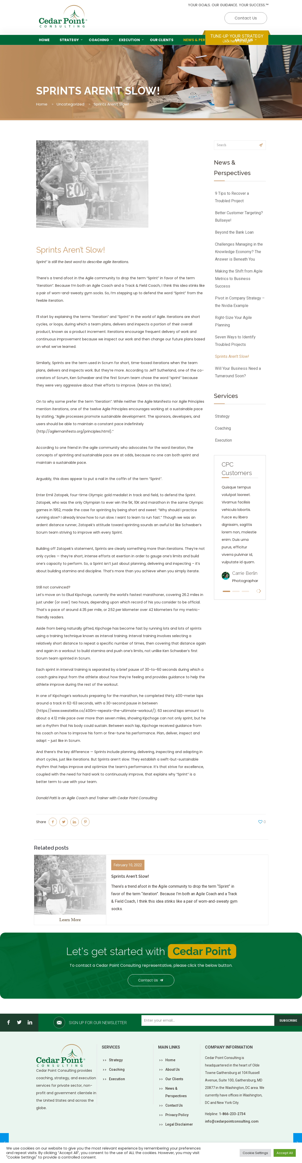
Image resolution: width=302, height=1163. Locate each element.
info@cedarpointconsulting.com (232, 1121)
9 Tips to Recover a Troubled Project (232, 197)
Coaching (223, 428)
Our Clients (174, 1079)
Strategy (222, 416)
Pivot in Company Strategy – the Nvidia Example (240, 302)
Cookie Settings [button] (255, 1153)
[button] (226, 591)
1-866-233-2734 (232, 1114)
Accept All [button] (285, 1153)
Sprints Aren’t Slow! (232, 356)
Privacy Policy (177, 1115)
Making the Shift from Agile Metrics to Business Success (239, 279)
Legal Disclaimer (179, 1124)
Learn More (70, 919)
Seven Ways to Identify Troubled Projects (235, 341)
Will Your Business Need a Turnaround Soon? (238, 372)
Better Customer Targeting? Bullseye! (239, 216)
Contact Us (246, 18)
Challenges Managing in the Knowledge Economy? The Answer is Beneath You (239, 252)
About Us (172, 1069)
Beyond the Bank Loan (234, 232)
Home (41, 104)
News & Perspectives (176, 1092)
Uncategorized (70, 104)
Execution (223, 440)
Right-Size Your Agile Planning (233, 321)
